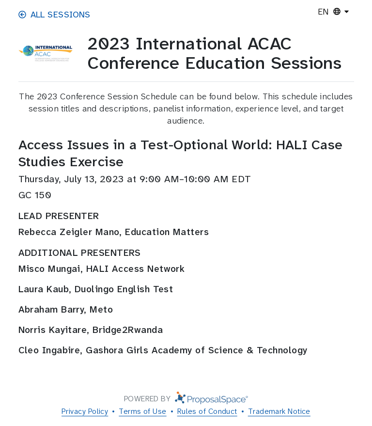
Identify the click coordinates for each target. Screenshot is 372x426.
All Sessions (54, 14)
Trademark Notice (279, 411)
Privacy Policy (85, 411)
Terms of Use (142, 411)
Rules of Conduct (207, 411)
